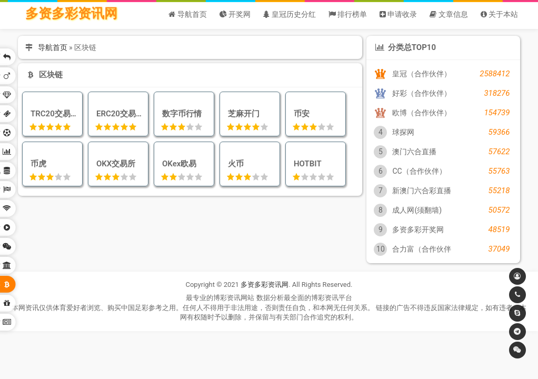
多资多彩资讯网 (71, 13)
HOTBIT (306, 163)
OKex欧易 (177, 163)
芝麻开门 (242, 113)
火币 (234, 163)
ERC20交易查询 (118, 113)
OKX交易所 (114, 163)
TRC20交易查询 (52, 113)
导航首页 (52, 47)
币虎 (36, 163)
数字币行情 (180, 113)
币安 (300, 113)
